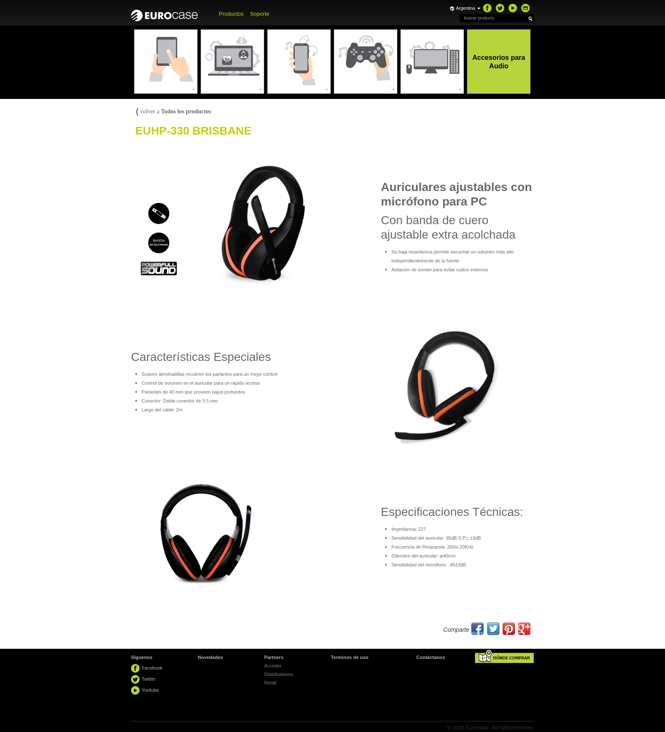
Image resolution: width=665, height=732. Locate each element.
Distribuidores (278, 674)
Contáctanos (430, 657)
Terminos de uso (350, 657)
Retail (270, 682)
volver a (173, 111)
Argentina (468, 8)
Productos (231, 14)
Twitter (149, 678)
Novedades (210, 657)
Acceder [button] (273, 665)
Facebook (152, 667)
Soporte (260, 14)
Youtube (150, 690)
